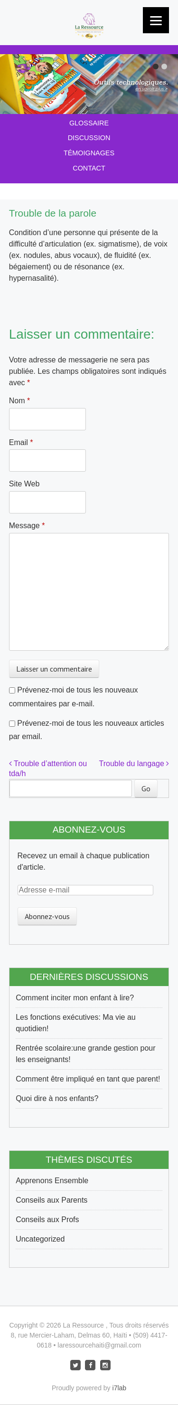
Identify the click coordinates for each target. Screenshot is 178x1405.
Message (27, 526)
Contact (89, 168)
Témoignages (89, 153)
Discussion (89, 138)
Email (21, 442)
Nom (19, 401)
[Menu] (156, 20)
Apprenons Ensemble (52, 1181)
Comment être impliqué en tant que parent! (88, 1079)
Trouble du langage (134, 763)
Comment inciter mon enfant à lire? (75, 998)
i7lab (119, 1388)
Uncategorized (40, 1239)
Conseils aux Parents (51, 1200)
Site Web (24, 484)
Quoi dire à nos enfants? (57, 1098)
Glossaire (89, 123)
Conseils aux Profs (47, 1219)
